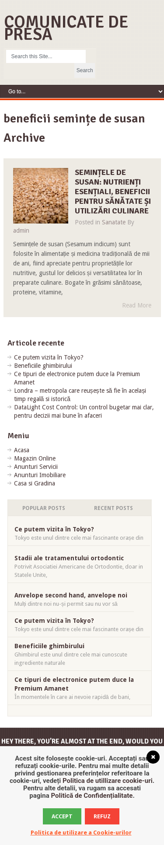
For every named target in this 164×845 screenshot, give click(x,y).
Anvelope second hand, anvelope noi (70, 595)
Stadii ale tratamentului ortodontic (69, 558)
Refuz (102, 816)
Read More (136, 305)
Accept (62, 816)
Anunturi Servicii (36, 466)
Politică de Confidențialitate (92, 796)
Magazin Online (35, 458)
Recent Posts (113, 508)
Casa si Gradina (34, 483)
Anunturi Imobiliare (40, 474)
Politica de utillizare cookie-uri (108, 781)
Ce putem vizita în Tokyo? (49, 357)
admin (21, 230)
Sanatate (114, 222)
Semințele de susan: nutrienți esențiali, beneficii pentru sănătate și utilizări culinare (113, 191)
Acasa (21, 450)
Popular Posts (43, 508)
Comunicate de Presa (66, 28)
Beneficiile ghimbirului (43, 365)
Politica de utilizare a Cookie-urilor (81, 832)
